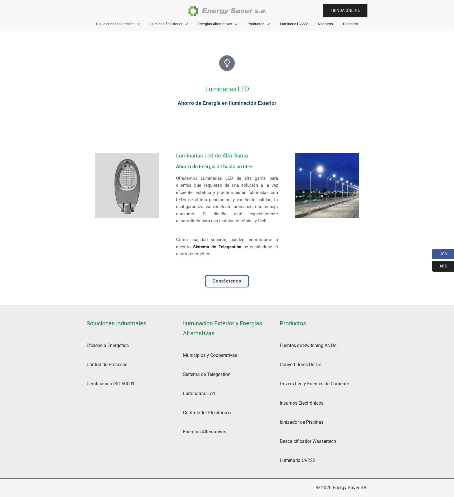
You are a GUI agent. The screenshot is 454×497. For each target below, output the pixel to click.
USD (439, 254)
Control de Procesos (107, 364)
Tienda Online (345, 10)
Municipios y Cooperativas (210, 355)
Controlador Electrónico (207, 412)
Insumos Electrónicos (301, 403)
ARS (439, 266)
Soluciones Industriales (115, 24)
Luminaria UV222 (294, 24)
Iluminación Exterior (166, 24)
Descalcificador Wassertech (308, 441)
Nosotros (325, 24)
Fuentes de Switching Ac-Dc (308, 345)
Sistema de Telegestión (217, 247)
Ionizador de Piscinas (301, 422)
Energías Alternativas (215, 24)
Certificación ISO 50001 (111, 383)
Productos (256, 24)
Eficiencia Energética (108, 345)
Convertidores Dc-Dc (300, 364)
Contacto (350, 24)
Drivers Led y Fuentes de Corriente (314, 383)
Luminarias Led (199, 393)
